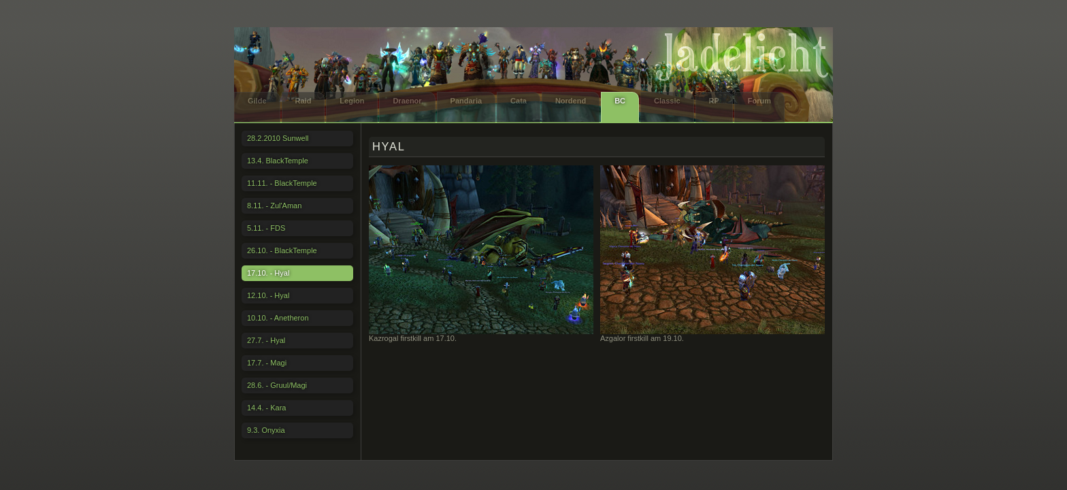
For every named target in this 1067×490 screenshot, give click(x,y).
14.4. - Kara (266, 408)
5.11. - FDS (266, 228)
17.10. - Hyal (268, 273)
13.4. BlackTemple (277, 161)
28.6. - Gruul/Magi (277, 385)
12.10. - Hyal (268, 295)
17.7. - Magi (266, 363)
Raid (303, 101)
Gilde (257, 101)
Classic (667, 101)
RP (714, 101)
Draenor (407, 101)
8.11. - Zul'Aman (274, 205)
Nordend (570, 101)
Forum (759, 101)
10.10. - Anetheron (278, 318)
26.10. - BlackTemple (282, 250)
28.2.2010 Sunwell (278, 138)
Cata (518, 101)
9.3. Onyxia (266, 430)
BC (619, 101)
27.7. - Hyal (266, 340)
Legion (352, 101)
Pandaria (466, 101)
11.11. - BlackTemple (282, 183)
